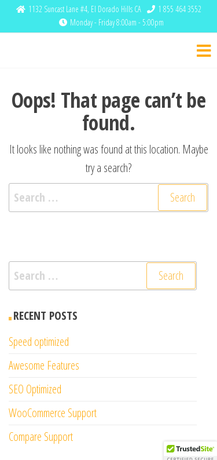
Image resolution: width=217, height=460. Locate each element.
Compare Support (41, 436)
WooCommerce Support (53, 413)
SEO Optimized (35, 389)
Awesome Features (44, 365)
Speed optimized (39, 341)
